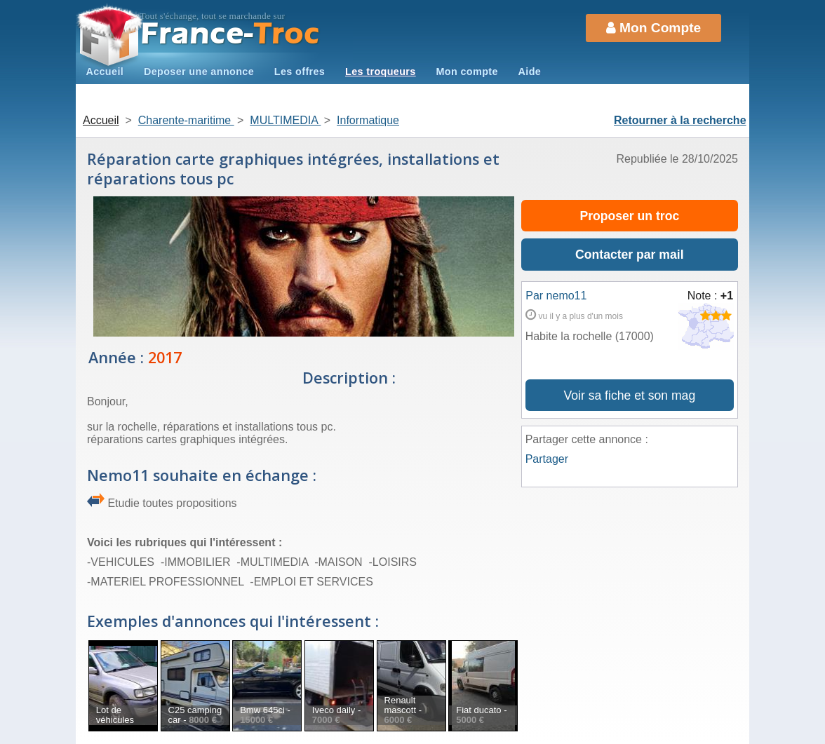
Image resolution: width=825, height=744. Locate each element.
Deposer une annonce (199, 71)
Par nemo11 (555, 296)
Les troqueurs (380, 71)
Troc (230, 34)
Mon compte (466, 71)
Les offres (299, 71)
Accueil (104, 71)
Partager (546, 459)
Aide (530, 71)
